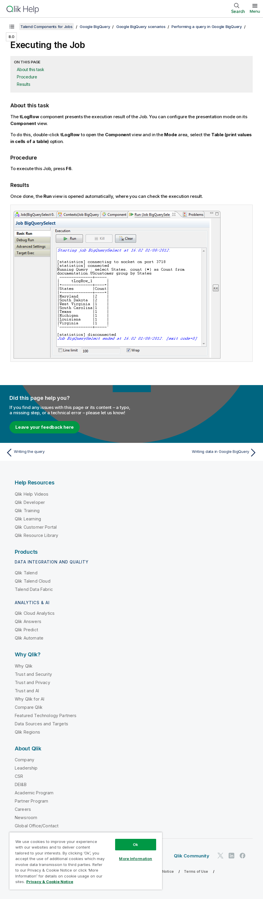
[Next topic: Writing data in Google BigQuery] (196, 452)
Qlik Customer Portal (36, 527)
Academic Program (34, 792)
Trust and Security (33, 674)
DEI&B (21, 784)
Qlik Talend (26, 572)
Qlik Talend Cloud (32, 581)
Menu (255, 11)
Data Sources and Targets (41, 723)
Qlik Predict (26, 629)
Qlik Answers (28, 621)
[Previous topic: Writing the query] (66, 452)
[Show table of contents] (11, 26)
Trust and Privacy (32, 682)
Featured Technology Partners (45, 715)
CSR (19, 776)
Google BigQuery (95, 26)
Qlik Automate (29, 637)
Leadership (26, 767)
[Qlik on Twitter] (220, 855)
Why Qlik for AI (29, 698)
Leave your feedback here (44, 427)
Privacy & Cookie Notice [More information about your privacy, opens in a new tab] (49, 881)
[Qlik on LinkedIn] (231, 855)
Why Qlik (23, 665)
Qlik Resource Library (36, 535)
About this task (30, 69)
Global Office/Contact (36, 825)
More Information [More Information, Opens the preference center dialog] (135, 858)
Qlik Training (27, 510)
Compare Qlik (29, 707)
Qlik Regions (27, 731)
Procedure (27, 76)
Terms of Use (196, 871)
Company (24, 759)
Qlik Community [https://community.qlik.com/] (191, 856)
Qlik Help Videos (32, 494)
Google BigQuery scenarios (141, 26)
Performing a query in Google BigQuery (206, 26)
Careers (23, 809)
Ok (135, 844)
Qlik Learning (28, 518)
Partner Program (31, 800)
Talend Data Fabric (34, 589)
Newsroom (26, 817)
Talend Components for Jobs (46, 26)
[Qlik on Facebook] (242, 855)
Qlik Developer (30, 502)
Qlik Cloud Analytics (35, 613)
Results (23, 84)
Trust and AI (27, 690)
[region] (85, 861)
